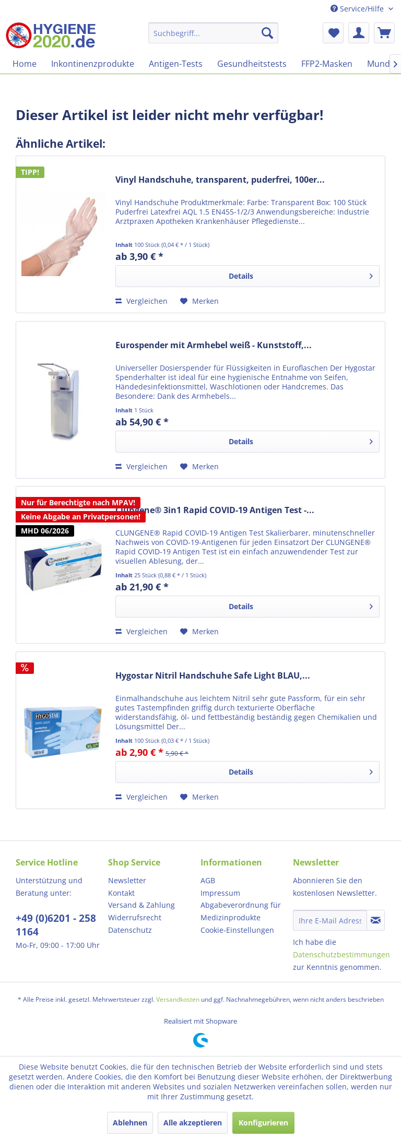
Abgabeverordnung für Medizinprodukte (240, 911)
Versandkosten (177, 999)
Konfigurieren (263, 1123)
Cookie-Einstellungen (237, 930)
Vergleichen (141, 301)
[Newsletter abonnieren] (376, 920)
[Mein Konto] (358, 32)
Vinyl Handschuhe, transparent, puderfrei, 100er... (220, 179)
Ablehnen (130, 1123)
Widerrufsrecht (134, 917)
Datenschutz (130, 930)
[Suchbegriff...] (213, 32)
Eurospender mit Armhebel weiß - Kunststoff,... (213, 345)
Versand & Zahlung (141, 905)
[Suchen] (267, 32)
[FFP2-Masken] (327, 64)
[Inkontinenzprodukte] (92, 64)
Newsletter (127, 880)
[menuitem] (213, 32)
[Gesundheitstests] (252, 64)
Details (301, 274)
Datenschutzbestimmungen (341, 954)
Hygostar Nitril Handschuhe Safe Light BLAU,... (212, 675)
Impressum (220, 893)
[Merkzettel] (333, 32)
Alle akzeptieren (192, 1123)
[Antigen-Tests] (175, 64)
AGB (207, 880)
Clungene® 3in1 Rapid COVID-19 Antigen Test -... (214, 510)
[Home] (24, 64)
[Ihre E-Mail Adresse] (330, 920)
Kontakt (121, 893)
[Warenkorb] (384, 32)
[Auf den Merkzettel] (199, 301)
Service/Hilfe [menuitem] (358, 9)
